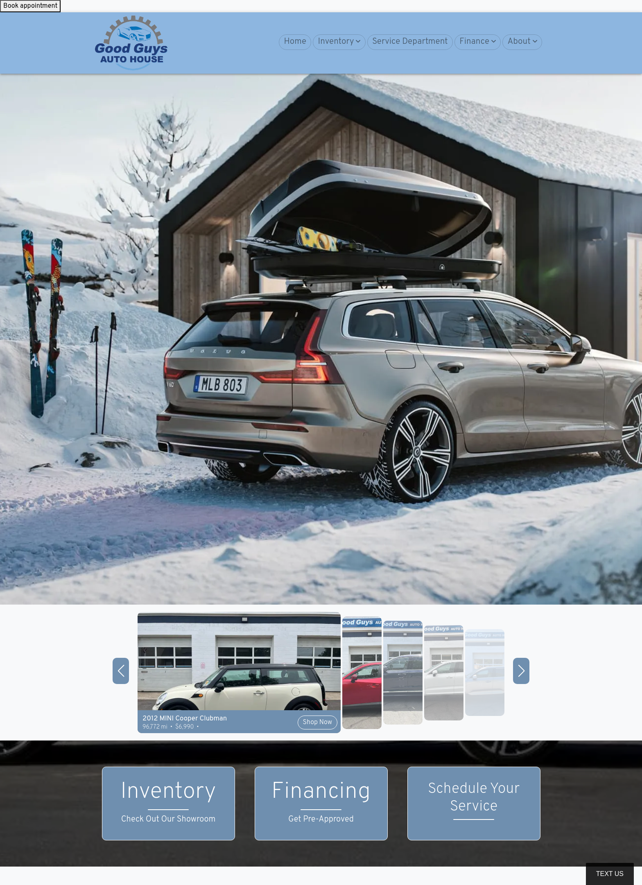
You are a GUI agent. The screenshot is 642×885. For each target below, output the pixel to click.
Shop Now (317, 722)
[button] (339, 42)
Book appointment (30, 6)
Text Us (610, 873)
